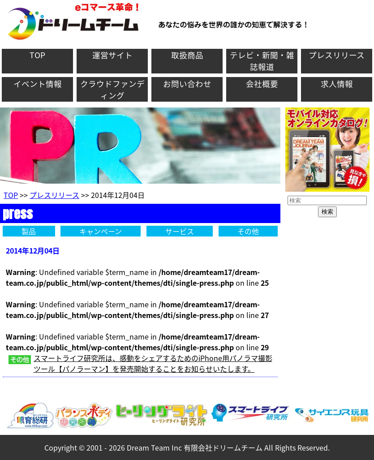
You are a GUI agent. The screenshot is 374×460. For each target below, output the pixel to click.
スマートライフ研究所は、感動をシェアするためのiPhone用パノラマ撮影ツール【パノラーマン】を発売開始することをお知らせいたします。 (153, 363)
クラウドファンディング (112, 89)
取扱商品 (187, 55)
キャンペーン (100, 231)
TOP (37, 55)
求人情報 (337, 84)
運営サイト (112, 55)
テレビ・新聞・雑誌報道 (262, 61)
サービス (179, 231)
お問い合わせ (187, 84)
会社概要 (262, 84)
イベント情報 (37, 84)
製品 (28, 231)
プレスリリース (337, 55)
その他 (248, 231)
